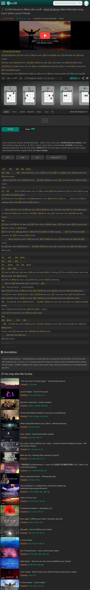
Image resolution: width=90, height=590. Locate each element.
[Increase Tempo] (21, 78)
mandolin (30, 112)
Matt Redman (52, 9)
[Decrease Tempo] (3, 78)
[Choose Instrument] (52, 111)
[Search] (80, 3)
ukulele (22, 112)
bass (47, 112)
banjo (39, 112)
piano (14, 112)
